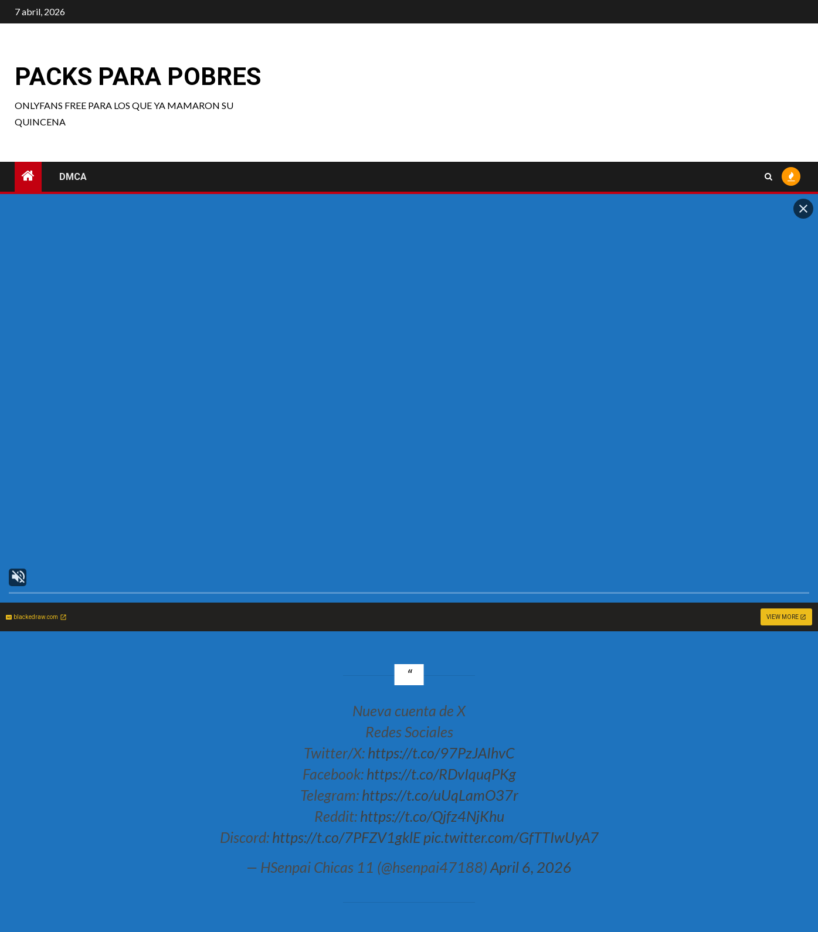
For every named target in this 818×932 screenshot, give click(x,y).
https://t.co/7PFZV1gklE (346, 837)
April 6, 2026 (531, 867)
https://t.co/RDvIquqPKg (441, 774)
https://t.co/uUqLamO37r (440, 795)
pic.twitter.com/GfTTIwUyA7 (511, 837)
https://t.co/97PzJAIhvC (441, 752)
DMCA (73, 176)
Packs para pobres (138, 76)
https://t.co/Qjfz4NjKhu (432, 816)
